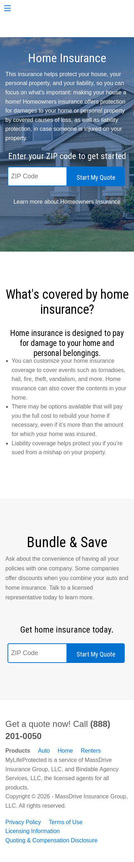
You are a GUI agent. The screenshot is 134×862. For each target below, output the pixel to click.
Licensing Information (32, 831)
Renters (91, 751)
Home (65, 751)
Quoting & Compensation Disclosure (51, 840)
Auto (44, 751)
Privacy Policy (23, 822)
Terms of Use (66, 822)
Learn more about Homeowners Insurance (67, 202)
